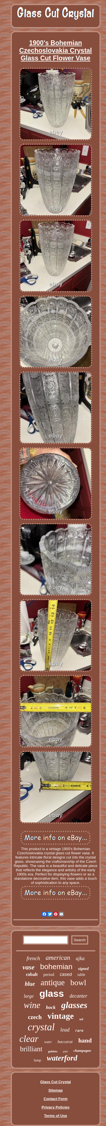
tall (81, 1019)
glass (51, 993)
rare (79, 1031)
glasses (74, 1005)
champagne (82, 1050)
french (33, 958)
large (29, 996)
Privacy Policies (56, 1107)
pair (65, 1051)
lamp (37, 1060)
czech (35, 1017)
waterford (62, 1058)
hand (85, 1040)
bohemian (56, 966)
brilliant (31, 1049)
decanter (78, 996)
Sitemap (55, 1090)
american (58, 957)
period (48, 974)
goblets (52, 1051)
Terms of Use (55, 1116)
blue (30, 984)
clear (28, 1039)
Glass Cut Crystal (55, 1082)
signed (83, 969)
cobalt (32, 974)
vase (28, 967)
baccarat (65, 1041)
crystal (41, 1027)
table (81, 975)
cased (66, 974)
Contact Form (56, 1099)
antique (53, 982)
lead (65, 1030)
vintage (60, 1015)
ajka (80, 958)
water (48, 1042)
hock (51, 1007)
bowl (78, 982)
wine (32, 1005)
